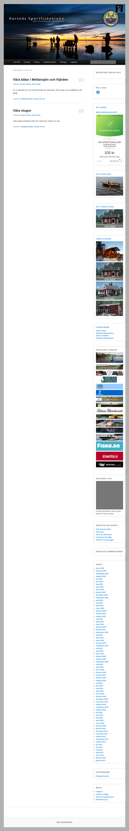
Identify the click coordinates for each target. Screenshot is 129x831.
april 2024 (100, 606)
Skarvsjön (100, 532)
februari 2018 (101, 726)
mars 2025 (100, 590)
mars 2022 (100, 640)
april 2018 (100, 720)
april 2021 (100, 651)
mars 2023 (100, 624)
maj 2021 (99, 648)
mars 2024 (100, 608)
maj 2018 (99, 718)
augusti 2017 (101, 742)
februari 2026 (101, 571)
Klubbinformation (50, 62)
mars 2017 (100, 755)
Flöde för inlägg (102, 794)
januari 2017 (100, 760)
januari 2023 (100, 630)
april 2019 (100, 691)
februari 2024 (101, 611)
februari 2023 (101, 627)
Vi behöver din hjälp (103, 537)
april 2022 (100, 638)
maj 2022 (99, 635)
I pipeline (74, 62)
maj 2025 (99, 584)
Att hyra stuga (105, 207)
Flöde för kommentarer (105, 797)
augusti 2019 (101, 680)
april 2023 (100, 622)
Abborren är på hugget (105, 540)
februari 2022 (101, 643)
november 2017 (102, 734)
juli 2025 (99, 579)
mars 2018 (100, 723)
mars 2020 (100, 670)
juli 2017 (99, 745)
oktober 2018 (101, 704)
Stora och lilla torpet (104, 534)
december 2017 (102, 731)
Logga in (99, 791)
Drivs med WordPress (64, 822)
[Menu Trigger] (119, 8)
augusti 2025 (101, 576)
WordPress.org (102, 800)
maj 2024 (99, 603)
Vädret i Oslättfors (102, 336)
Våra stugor (22, 110)
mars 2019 (100, 694)
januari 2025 (100, 592)
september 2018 (102, 707)
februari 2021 (101, 656)
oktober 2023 (101, 614)
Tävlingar (63, 62)
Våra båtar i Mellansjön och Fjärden (40, 79)
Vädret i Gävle (101, 331)
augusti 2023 (101, 616)
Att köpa (27, 62)
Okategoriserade (27, 99)
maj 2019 (99, 688)
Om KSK (17, 62)
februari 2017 (101, 758)
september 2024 (102, 598)
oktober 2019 (101, 678)
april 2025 (100, 587)
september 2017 (102, 739)
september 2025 (102, 574)
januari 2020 (100, 675)
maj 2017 (99, 750)
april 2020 (100, 667)
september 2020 (102, 662)
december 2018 (102, 699)
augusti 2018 (101, 710)
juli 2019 (99, 683)
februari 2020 (101, 672)
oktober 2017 (101, 736)
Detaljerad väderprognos (105, 333)
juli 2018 (99, 712)
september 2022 (102, 632)
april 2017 (100, 752)
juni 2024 (99, 600)
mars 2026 (100, 568)
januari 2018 (100, 728)
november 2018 (102, 702)
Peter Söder (36, 84)
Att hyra (37, 62)
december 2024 (102, 595)
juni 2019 (99, 686)
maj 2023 (99, 619)
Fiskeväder (102, 327)
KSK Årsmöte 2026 (103, 529)
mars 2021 (100, 654)
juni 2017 (99, 747)
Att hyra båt (103, 174)
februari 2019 (101, 696)
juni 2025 (99, 582)
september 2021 (102, 646)
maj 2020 (99, 664)
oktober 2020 (101, 659)
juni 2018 (99, 715)
